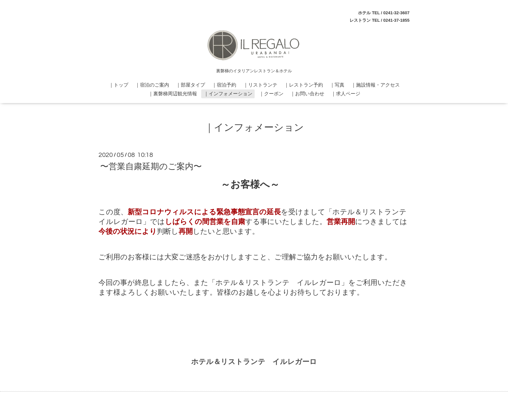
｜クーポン (271, 93)
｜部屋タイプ (190, 85)
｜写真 (337, 85)
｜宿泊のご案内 (152, 85)
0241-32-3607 (396, 12)
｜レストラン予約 (303, 85)
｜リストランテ (260, 85)
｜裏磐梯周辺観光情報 (172, 93)
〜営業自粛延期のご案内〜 (151, 166)
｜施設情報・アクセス (375, 85)
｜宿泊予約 (224, 85)
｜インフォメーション (228, 93)
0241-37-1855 (396, 20)
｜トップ (118, 85)
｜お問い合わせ (307, 93)
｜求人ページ (345, 93)
